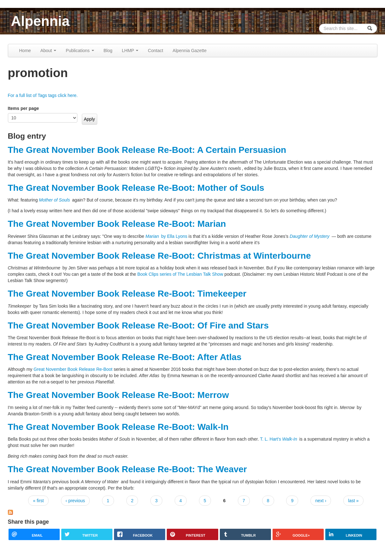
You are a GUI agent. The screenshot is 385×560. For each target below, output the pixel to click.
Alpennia (40, 21)
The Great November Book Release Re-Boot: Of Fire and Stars (138, 325)
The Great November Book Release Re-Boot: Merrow (118, 395)
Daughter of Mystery (309, 236)
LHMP (130, 50)
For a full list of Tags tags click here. (43, 95)
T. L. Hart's (279, 439)
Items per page (23, 108)
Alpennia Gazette (190, 50)
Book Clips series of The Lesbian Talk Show (180, 274)
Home (25, 50)
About (48, 50)
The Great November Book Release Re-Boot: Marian (117, 224)
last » (353, 500)
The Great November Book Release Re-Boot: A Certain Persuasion (147, 150)
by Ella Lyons (166, 236)
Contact (155, 50)
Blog (108, 50)
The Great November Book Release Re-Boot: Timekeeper (127, 293)
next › (320, 500)
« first (38, 500)
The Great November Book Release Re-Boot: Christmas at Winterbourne (159, 256)
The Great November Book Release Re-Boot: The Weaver (127, 469)
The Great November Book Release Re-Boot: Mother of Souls (136, 188)
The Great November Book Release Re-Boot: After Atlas (125, 357)
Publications (80, 50)
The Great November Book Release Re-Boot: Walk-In (118, 427)
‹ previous (75, 500)
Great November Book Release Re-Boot (72, 369)
